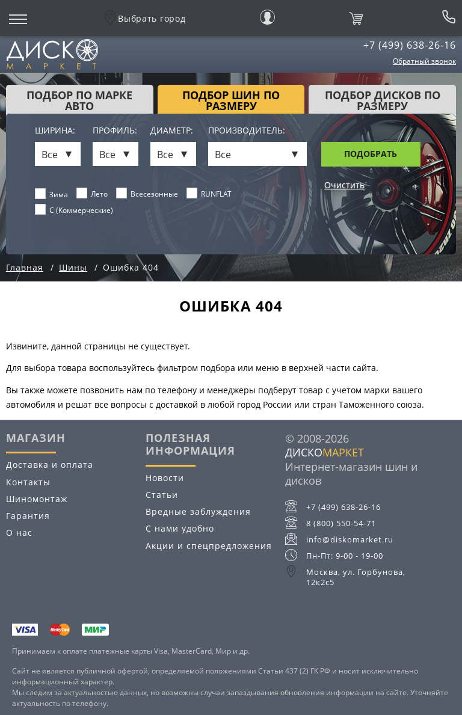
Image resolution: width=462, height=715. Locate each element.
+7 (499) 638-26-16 (409, 45)
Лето (92, 193)
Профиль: (115, 131)
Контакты (28, 482)
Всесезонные (147, 193)
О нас (19, 532)
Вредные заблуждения (198, 511)
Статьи (162, 494)
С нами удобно (180, 528)
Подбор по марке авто (79, 100)
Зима (51, 194)
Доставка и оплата (49, 464)
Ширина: (55, 131)
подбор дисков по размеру (382, 100)
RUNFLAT (209, 193)
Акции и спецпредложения (209, 545)
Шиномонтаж (36, 499)
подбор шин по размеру (231, 100)
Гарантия (28, 515)
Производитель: (246, 131)
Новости (165, 477)
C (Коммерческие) (74, 209)
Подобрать (370, 153)
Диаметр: (171, 131)
